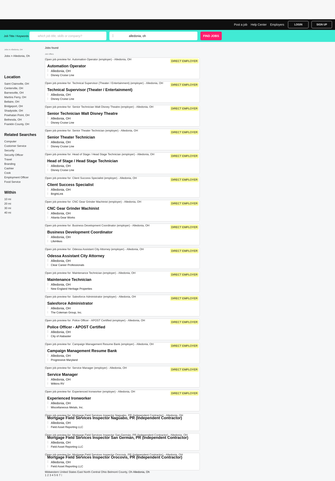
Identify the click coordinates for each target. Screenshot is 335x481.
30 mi (7, 208)
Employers (277, 24)
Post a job (240, 24)
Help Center (259, 24)
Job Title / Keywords (16, 36)
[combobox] (158, 36)
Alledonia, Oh (21, 56)
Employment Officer (16, 177)
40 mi (7, 212)
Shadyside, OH (13, 110)
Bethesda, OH (13, 119)
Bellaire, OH (11, 101)
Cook (7, 172)
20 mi (7, 203)
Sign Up (321, 24)
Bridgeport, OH (13, 106)
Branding (9, 163)
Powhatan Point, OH (16, 115)
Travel (8, 159)
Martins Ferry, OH (15, 97)
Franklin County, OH (16, 124)
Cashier (9, 168)
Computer (10, 141)
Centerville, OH (13, 88)
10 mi (7, 199)
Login (298, 24)
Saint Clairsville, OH (16, 83)
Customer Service (15, 146)
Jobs (7, 56)
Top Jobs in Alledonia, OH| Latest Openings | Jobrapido (20, 24)
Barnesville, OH (14, 92)
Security (9, 150)
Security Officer (13, 154)
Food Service (12, 181)
